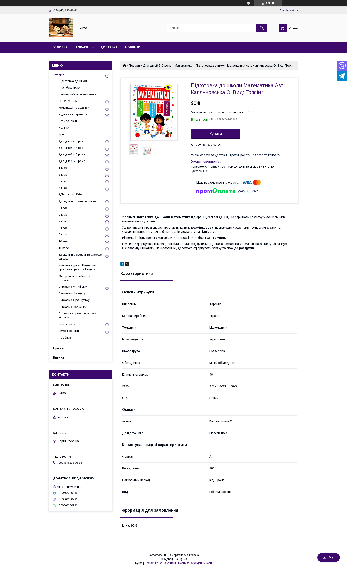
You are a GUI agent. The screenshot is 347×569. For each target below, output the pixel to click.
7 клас (63, 221)
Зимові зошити (69, 330)
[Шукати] (261, 28)
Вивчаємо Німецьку (72, 293)
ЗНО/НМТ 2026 (69, 101)
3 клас (63, 181)
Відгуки (58, 357)
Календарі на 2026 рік (74, 107)
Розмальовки (68, 121)
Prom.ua (194, 555)
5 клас (63, 208)
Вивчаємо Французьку (74, 300)
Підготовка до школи (73, 81)
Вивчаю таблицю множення (77, 94)
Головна (60, 47)
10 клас (64, 241)
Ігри (61, 134)
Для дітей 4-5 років (72, 154)
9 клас (63, 234)
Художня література (73, 114)
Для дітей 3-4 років (72, 147)
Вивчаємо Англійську (73, 286)
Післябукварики (69, 87)
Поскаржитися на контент (160, 563)
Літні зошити (67, 324)
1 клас (63, 167)
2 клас (63, 174)
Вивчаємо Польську (72, 307)
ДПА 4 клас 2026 (70, 194)
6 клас (63, 214)
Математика (183, 65)
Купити (216, 134)
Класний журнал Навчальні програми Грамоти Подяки (77, 267)
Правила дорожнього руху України (77, 315)
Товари (81, 47)
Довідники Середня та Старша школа (80, 256)
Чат (329, 557)
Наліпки (64, 127)
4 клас (63, 187)
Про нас (59, 348)
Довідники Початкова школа (78, 201)
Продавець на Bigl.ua (173, 559)
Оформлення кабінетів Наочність (74, 278)
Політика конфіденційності (195, 563)
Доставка (108, 47)
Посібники (65, 337)
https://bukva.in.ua (69, 486)
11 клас (64, 248)
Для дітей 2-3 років (72, 141)
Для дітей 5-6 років (157, 65)
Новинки (132, 47)
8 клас (63, 228)
